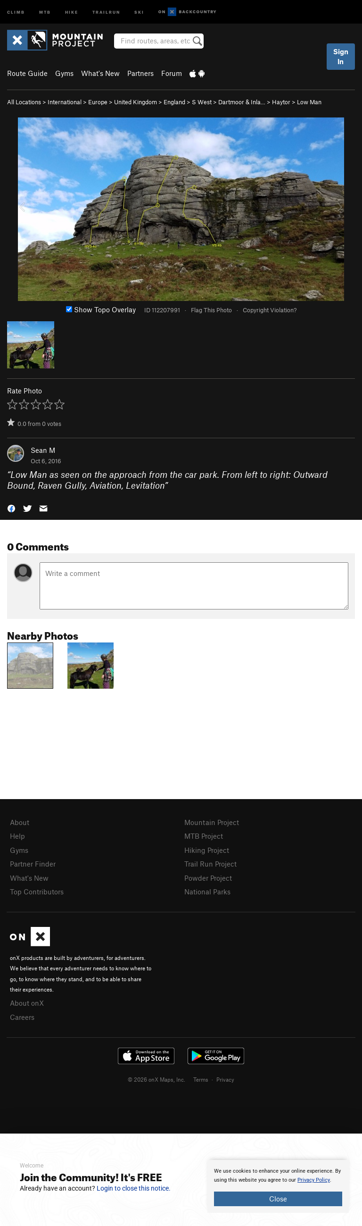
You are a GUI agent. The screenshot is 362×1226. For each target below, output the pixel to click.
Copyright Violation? (269, 310)
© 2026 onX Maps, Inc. (156, 1079)
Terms (200, 1079)
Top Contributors (37, 891)
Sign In (340, 56)
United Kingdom (135, 102)
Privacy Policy (313, 1180)
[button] (11, 507)
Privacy (225, 1079)
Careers (22, 1017)
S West (202, 102)
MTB (45, 11)
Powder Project (208, 878)
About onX (27, 1003)
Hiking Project (206, 850)
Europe (97, 102)
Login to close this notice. (134, 1188)
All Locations (24, 102)
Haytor (281, 102)
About (19, 822)
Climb (16, 11)
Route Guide (27, 73)
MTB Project (203, 836)
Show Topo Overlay (101, 309)
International (65, 102)
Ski (139, 11)
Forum (171, 73)
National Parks (207, 891)
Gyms (64, 73)
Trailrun (106, 11)
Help (17, 836)
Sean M (43, 450)
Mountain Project (211, 822)
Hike (71, 11)
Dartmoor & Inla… (241, 102)
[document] (278, 1186)
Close (278, 1198)
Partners (140, 73)
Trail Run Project (210, 863)
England (174, 102)
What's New (100, 73)
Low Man (309, 102)
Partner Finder (33, 863)
